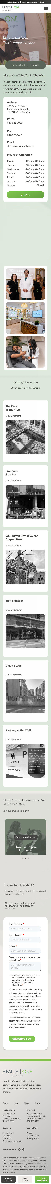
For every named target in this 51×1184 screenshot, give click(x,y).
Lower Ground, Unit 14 (36, 1116)
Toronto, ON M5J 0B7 (12, 1119)
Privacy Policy (33, 1138)
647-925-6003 (14, 122)
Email (10, 142)
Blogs (29, 1133)
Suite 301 (6, 1116)
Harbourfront (8, 1133)
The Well (6, 1136)
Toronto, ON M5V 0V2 (36, 1119)
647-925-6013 (14, 135)
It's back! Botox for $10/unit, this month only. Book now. (25, 2)
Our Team (7, 1138)
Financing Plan (33, 1136)
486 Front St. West (34, 1114)
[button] (46, 8)
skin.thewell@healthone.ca (20, 146)
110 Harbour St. (9, 1114)
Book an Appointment (12, 1141)
